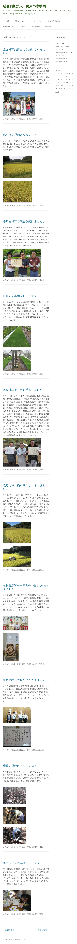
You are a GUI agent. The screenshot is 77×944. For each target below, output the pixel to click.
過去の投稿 (8, 930)
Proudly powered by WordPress (14, 939)
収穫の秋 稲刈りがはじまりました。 (24, 486)
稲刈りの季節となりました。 (21, 135)
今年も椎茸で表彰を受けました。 (24, 221)
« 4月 (57, 92)
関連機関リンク (8, 26)
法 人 (57, 55)
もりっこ (58, 43)
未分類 (57, 49)
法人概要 (6, 21)
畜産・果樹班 (60, 58)
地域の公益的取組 (54, 21)
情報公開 (48, 26)
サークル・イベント (36, 21)
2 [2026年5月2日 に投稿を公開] (69, 76)
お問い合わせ (35, 26)
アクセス (22, 26)
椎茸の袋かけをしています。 (21, 765)
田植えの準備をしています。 (21, 296)
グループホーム (61, 46)
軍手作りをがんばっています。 (23, 863)
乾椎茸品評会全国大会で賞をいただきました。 (25, 587)
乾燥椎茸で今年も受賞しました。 (24, 390)
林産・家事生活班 (18, 119)
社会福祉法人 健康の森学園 (24, 6)
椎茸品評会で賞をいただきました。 (26, 680)
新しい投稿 (43, 930)
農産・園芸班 (60, 61)
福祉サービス (19, 21)
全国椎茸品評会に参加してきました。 (24, 50)
